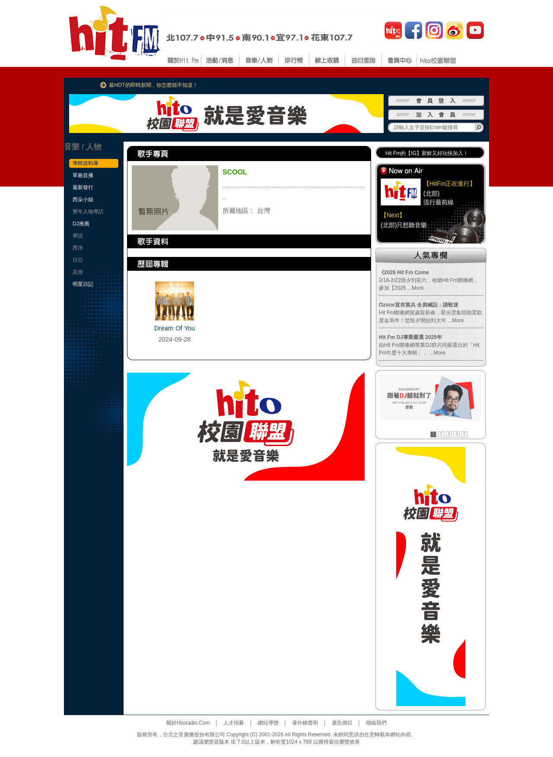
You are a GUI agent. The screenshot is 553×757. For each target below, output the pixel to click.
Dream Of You (174, 328)
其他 (78, 272)
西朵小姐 (83, 199)
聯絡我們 (376, 723)
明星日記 (83, 284)
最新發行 (83, 187)
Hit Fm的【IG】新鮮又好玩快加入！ (426, 153)
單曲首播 (83, 175)
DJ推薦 (81, 224)
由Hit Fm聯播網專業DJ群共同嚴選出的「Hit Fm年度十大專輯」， (429, 345)
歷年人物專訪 (88, 212)
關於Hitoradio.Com (188, 723)
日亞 (78, 260)
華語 (78, 236)
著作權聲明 (305, 723)
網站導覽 (268, 723)
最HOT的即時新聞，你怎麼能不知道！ (153, 85)
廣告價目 (342, 723)
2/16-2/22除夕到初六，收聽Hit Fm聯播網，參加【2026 (428, 280)
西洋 (78, 248)
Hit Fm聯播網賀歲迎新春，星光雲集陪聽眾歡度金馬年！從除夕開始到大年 (430, 312)
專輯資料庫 (86, 163)
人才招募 (233, 723)
